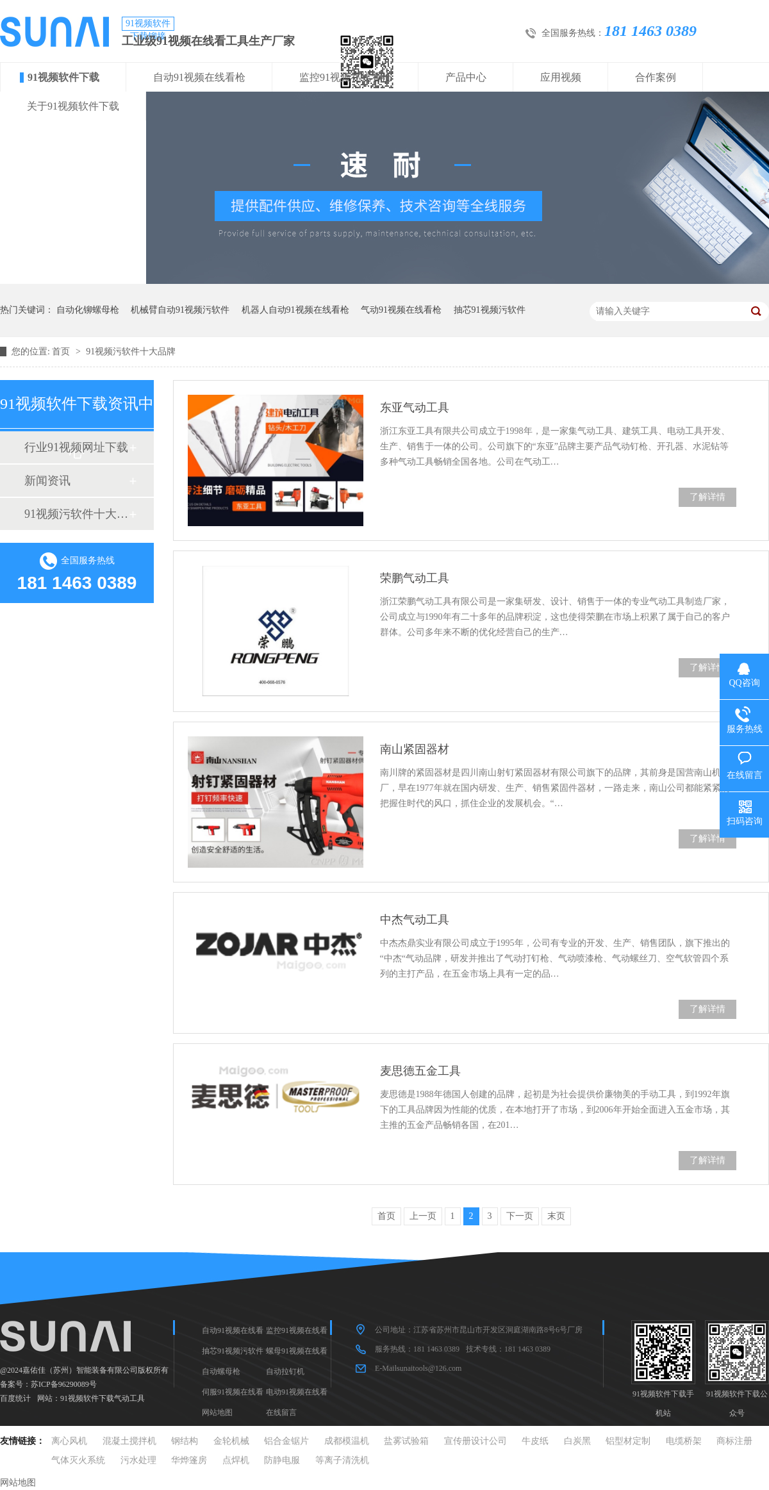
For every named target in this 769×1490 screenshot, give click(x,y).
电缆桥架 (684, 1441)
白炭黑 (577, 1441)
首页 (62, 351)
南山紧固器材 (414, 749)
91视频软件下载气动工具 (102, 1398)
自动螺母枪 (221, 1371)
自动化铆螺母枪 (87, 310)
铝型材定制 (628, 1441)
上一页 (422, 1216)
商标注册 (734, 1441)
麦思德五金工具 (420, 1070)
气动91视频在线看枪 (401, 310)
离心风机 (69, 1441)
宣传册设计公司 (475, 1441)
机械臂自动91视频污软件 (180, 310)
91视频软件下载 (63, 77)
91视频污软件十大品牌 (131, 351)
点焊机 (235, 1460)
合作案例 (655, 77)
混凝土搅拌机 (129, 1441)
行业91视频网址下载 (76, 447)
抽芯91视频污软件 (489, 310)
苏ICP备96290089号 (64, 1384)
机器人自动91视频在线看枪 (295, 310)
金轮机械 (231, 1441)
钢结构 (184, 1441)
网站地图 (217, 1412)
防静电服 (282, 1460)
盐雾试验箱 (406, 1441)
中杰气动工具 (414, 919)
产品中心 (465, 77)
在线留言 (281, 1412)
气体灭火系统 (78, 1460)
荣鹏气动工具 (414, 578)
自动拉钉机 (285, 1371)
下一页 (519, 1216)
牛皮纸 (535, 1441)
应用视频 (560, 77)
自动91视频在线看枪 (199, 77)
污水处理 (138, 1460)
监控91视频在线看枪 (345, 77)
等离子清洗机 (342, 1460)
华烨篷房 (189, 1460)
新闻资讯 (47, 480)
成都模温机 (346, 1441)
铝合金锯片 (286, 1441)
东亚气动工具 (414, 407)
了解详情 (707, 497)
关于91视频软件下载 (73, 106)
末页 (556, 1216)
